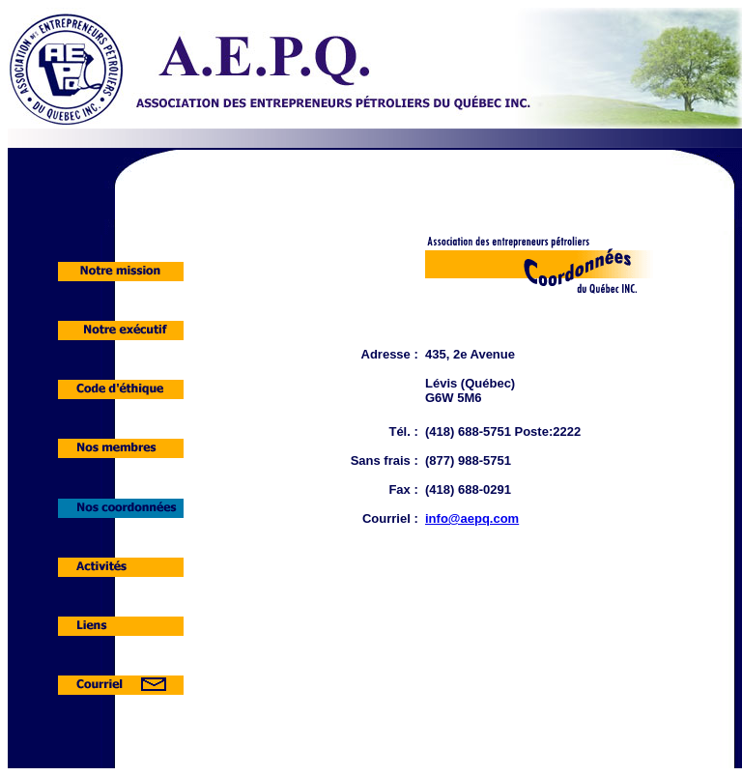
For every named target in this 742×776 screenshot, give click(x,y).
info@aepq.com (472, 518)
